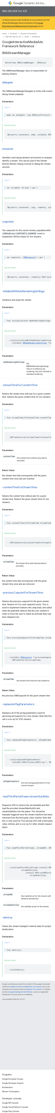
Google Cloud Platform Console (15, 1107)
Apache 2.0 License (33, 989)
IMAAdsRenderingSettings (34, 343)
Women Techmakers (10, 1091)
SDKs (27, 37)
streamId (7, 149)
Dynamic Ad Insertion (30, 3)
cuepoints (8, 221)
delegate (7, 82)
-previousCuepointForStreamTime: (22, 592)
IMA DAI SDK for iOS (14, 11)
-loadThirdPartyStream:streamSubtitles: (25, 796)
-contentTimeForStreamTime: (20, 487)
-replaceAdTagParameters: (18, 704)
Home (4, 34)
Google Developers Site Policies (20, 992)
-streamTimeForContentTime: (20, 385)
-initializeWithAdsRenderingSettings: (23, 291)
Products (13, 34)
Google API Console (10, 1103)
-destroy (7, 917)
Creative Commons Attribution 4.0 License (26, 987)
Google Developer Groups (12, 1079)
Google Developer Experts (13, 1083)
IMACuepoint (29, 257)
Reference (36, 37)
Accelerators (7, 1087)
